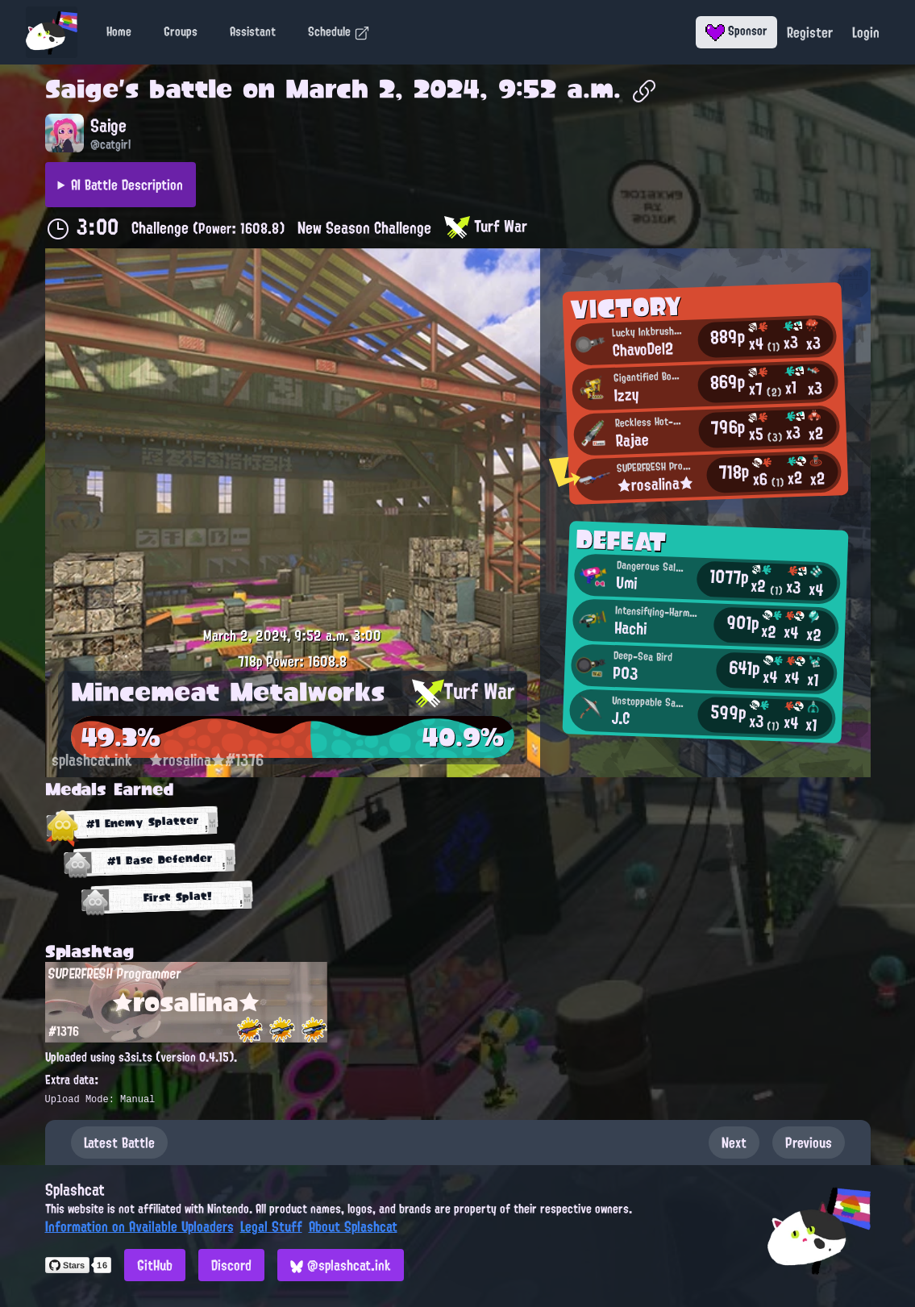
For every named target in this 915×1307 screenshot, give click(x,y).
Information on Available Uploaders (139, 1226)
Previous (808, 1142)
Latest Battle (119, 1142)
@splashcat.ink (340, 1265)
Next (734, 1142)
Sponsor (736, 30)
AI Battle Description (127, 184)
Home (118, 31)
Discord (231, 1265)
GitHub (155, 1265)
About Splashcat (353, 1226)
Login (866, 32)
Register (810, 32)
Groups (181, 31)
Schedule (339, 31)
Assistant (253, 31)
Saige (82, 89)
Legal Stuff (271, 1226)
